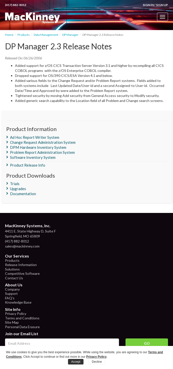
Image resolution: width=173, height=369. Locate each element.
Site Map (12, 322)
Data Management (46, 35)
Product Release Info (27, 165)
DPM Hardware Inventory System (38, 147)
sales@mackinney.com (22, 246)
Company (12, 289)
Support (11, 293)
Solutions (12, 269)
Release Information (21, 265)
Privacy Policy (15, 313)
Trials (15, 183)
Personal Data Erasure (22, 327)
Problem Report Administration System (42, 152)
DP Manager (70, 35)
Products (24, 35)
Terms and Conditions (22, 318)
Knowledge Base (18, 302)
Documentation (23, 193)
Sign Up (162, 5)
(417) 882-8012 (15, 5)
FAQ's (9, 298)
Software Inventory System (33, 157)
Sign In (148, 5)
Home (9, 35)
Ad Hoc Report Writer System (34, 137)
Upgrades (18, 188)
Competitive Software (22, 273)
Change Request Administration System (43, 142)
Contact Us (14, 278)
